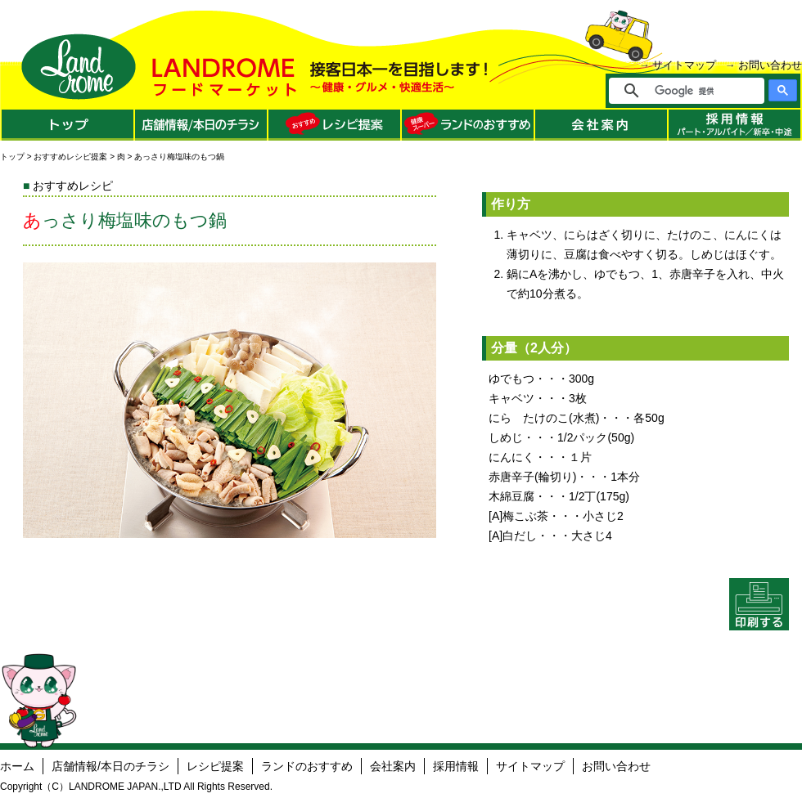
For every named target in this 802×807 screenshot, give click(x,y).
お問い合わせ (770, 65)
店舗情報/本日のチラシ (110, 766)
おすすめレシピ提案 (70, 156)
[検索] (698, 91)
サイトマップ (684, 65)
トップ (12, 156)
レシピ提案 (215, 766)
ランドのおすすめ (307, 766)
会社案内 (393, 766)
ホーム (17, 766)
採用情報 (456, 766)
